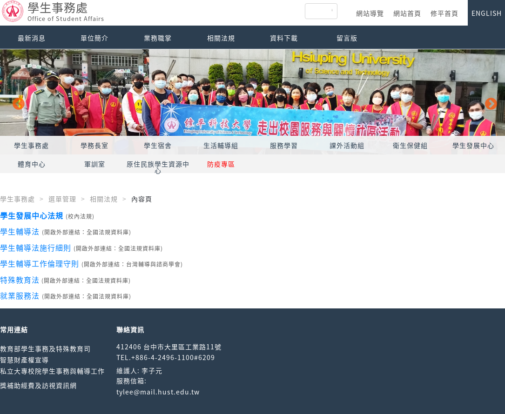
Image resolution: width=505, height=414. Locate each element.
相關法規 (221, 37)
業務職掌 (158, 37)
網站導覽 (370, 13)
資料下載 (284, 37)
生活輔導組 (220, 145)
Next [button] (488, 102)
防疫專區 (221, 163)
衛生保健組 (410, 145)
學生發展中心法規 (31, 215)
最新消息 (32, 37)
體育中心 (32, 163)
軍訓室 (94, 163)
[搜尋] (331, 11)
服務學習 (284, 145)
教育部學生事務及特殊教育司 (45, 348)
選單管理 (62, 198)
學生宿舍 (158, 145)
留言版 (347, 37)
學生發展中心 (473, 145)
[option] (252, 101)
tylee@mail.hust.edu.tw (158, 391)
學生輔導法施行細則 (35, 247)
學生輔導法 (20, 231)
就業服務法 (20, 295)
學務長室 (94, 145)
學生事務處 (31, 145)
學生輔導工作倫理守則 (39, 263)
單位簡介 (94, 37)
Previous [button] (16, 102)
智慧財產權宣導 (24, 359)
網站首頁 (407, 13)
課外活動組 (347, 145)
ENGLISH (486, 13)
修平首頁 (444, 13)
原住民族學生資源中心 (158, 167)
